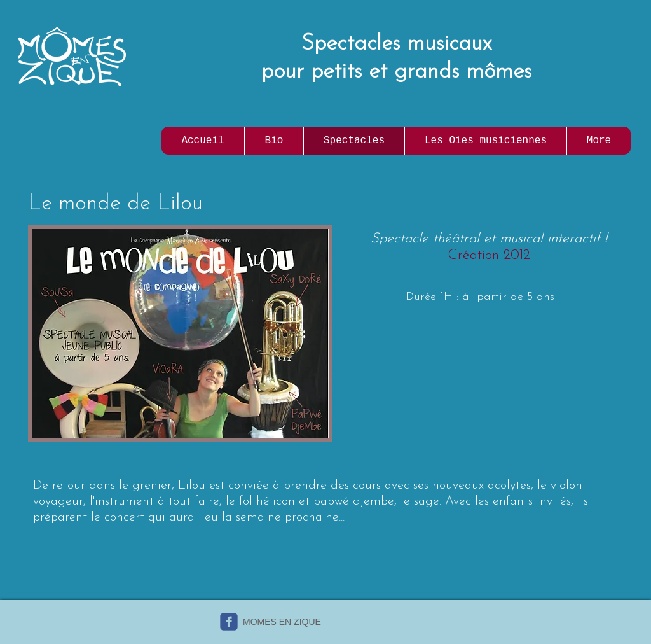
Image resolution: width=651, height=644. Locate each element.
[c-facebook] (229, 622)
